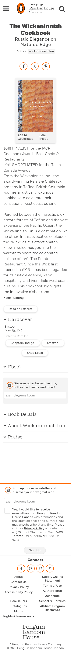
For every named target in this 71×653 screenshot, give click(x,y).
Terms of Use (52, 586)
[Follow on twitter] (50, 569)
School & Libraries (52, 601)
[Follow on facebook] (21, 569)
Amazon (53, 343)
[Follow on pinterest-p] (40, 569)
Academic (52, 596)
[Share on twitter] (34, 66)
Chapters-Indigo (23, 343)
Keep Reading (13, 298)
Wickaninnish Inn (41, 51)
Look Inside (43, 137)
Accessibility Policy (19, 592)
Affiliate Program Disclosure (52, 608)
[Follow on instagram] (30, 569)
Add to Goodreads (25, 137)
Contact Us (19, 582)
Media (18, 611)
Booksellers (18, 601)
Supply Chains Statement (52, 578)
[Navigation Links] (5, 8)
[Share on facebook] (23, 66)
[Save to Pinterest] (46, 66)
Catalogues (18, 606)
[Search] (62, 8)
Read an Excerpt (20, 309)
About (18, 577)
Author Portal (52, 591)
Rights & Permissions (18, 616)
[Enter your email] (35, 395)
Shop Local (35, 353)
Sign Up (35, 550)
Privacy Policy (34, 528)
